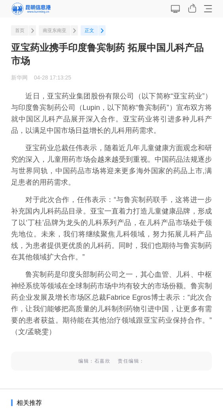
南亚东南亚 (54, 30)
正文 (89, 30)
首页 (20, 30)
